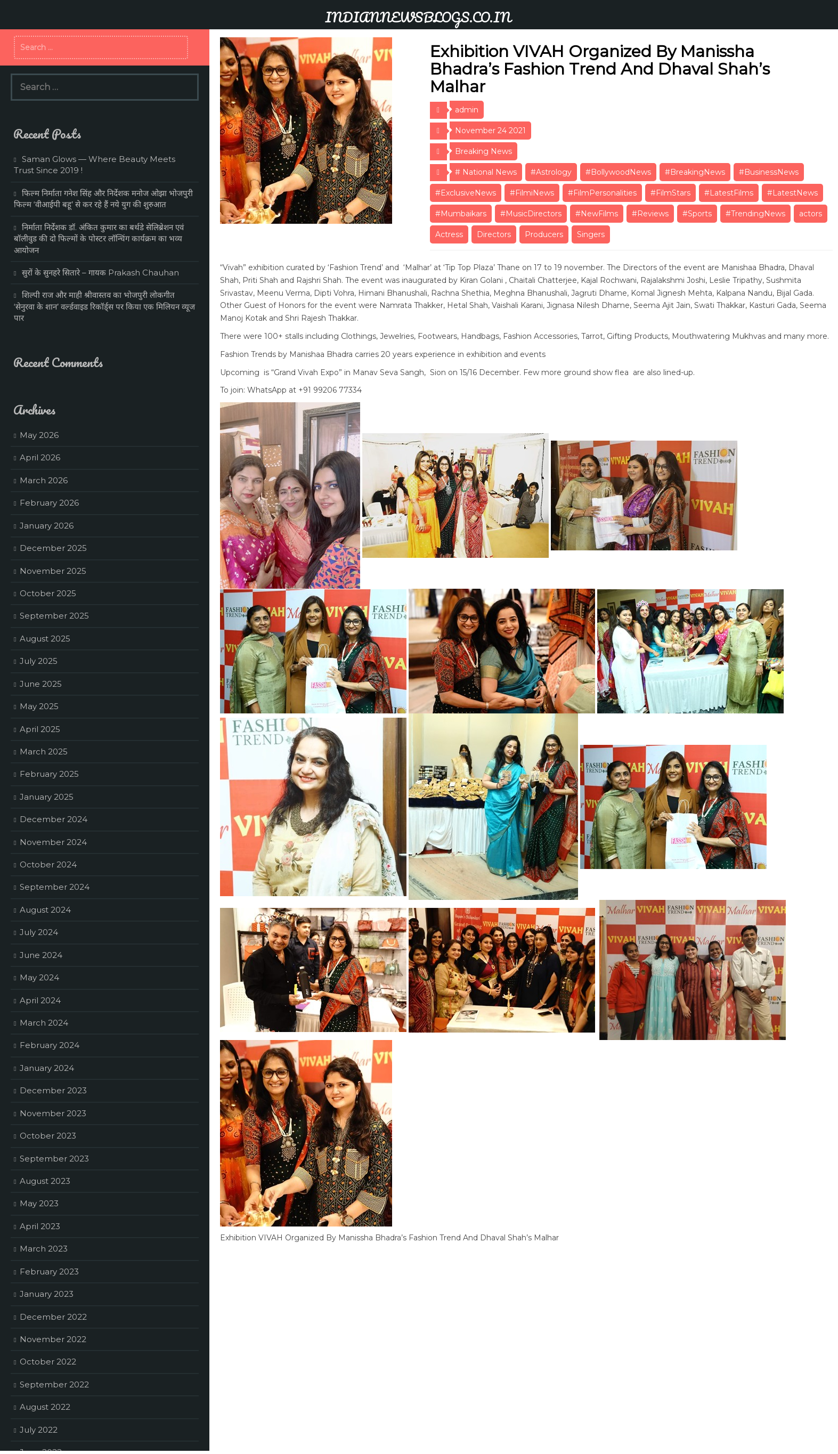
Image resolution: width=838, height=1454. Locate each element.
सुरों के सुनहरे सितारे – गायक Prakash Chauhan (100, 272)
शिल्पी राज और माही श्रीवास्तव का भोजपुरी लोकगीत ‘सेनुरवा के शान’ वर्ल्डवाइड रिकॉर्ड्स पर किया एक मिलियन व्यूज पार (104, 306)
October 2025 (48, 593)
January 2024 (47, 1068)
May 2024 (39, 977)
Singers (591, 234)
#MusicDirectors (531, 213)
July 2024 (39, 932)
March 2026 (44, 480)
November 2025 (53, 571)
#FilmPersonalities (602, 193)
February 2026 (49, 503)
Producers (544, 234)
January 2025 (47, 797)
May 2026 (39, 435)
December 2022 (53, 1317)
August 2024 (45, 910)
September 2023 (54, 1159)
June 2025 (41, 684)
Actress (449, 234)
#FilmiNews (532, 193)
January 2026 (47, 526)
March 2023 (44, 1249)
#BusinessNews (769, 172)
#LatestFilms (728, 193)
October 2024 (48, 864)
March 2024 (44, 1023)
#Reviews (650, 213)
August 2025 (45, 638)
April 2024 (40, 1000)
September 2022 (54, 1384)
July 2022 (39, 1430)
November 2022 (53, 1339)
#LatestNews (792, 193)
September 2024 (55, 887)
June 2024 (41, 955)
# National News (486, 172)
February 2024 (49, 1045)
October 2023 (48, 1136)
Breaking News (483, 151)
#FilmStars (670, 193)
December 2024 (53, 819)
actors (810, 213)
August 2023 (45, 1181)
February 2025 (49, 774)
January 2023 (47, 1294)
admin (466, 110)
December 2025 (53, 548)
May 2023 (39, 1203)
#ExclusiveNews (465, 193)
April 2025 (40, 729)
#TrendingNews (755, 213)
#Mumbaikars (460, 213)
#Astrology (551, 172)
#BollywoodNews (618, 172)
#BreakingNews (695, 172)
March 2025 (44, 751)
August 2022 (45, 1407)
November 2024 (53, 842)
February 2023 (49, 1271)
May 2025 (39, 706)
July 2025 (39, 661)
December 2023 (53, 1090)
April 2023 (40, 1226)
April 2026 (40, 457)
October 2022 (48, 1361)
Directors (494, 234)
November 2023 (53, 1113)
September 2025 (54, 616)
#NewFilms (596, 213)
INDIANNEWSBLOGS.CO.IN (418, 17)
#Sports (697, 213)
